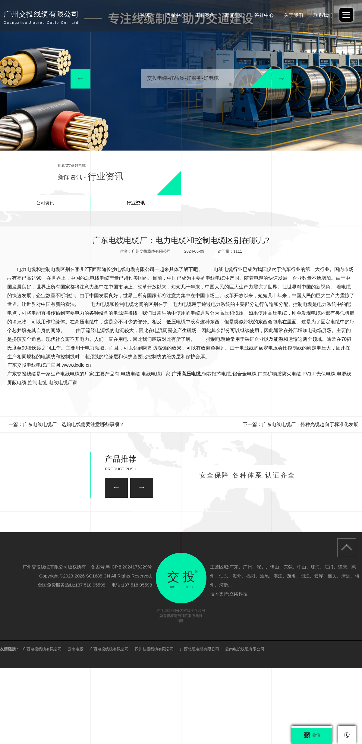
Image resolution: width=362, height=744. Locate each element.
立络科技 (238, 669)
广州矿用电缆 (285, 546)
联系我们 (321, 15)
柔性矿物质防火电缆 (76, 546)
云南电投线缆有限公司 (244, 725)
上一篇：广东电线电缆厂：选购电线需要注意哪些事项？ (64, 424)
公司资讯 (45, 202)
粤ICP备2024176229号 (129, 642)
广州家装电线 (148, 515)
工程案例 (194, 15)
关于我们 (290, 15)
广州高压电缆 (186, 373)
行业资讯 (136, 202)
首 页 (130, 15)
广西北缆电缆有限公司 (199, 725)
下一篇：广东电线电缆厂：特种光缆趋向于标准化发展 (300, 424)
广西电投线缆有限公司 (42, 725)
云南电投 (75, 725)
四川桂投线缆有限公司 (154, 725)
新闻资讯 (226, 15)
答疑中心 (258, 15)
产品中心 (162, 15)
